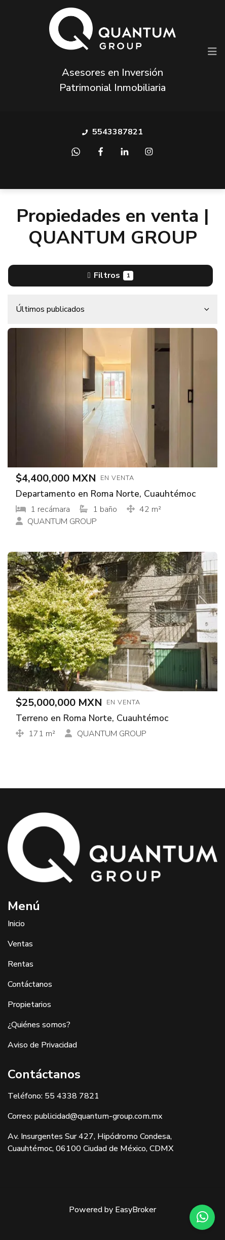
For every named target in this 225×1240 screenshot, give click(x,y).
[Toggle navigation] (212, 51)
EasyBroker (135, 1209)
